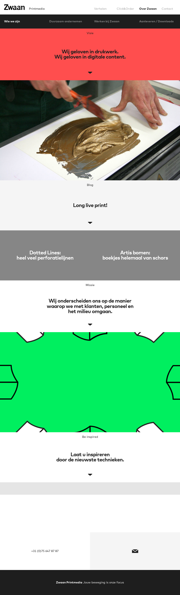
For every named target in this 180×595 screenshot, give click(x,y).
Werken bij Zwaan (106, 21)
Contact (167, 8)
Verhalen (100, 8)
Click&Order (125, 8)
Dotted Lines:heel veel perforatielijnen (45, 255)
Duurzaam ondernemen (65, 21)
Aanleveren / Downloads (156, 21)
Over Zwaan (148, 8)
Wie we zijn (12, 21)
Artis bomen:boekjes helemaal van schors (135, 255)
